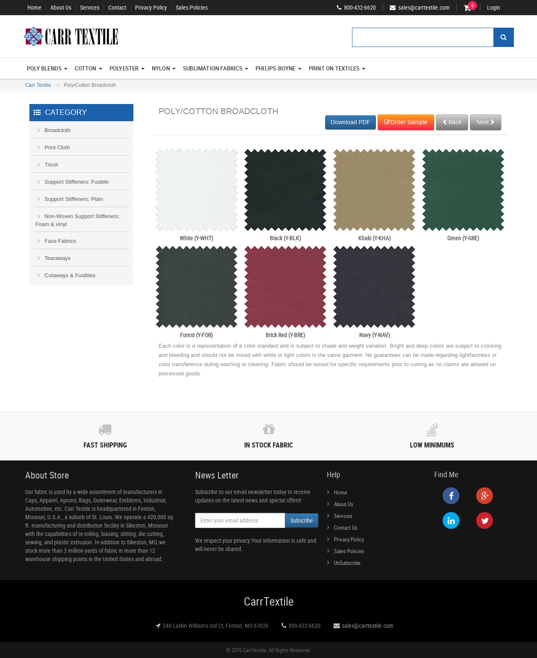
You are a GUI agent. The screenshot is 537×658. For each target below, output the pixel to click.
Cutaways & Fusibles (69, 275)
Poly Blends (47, 68)
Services (89, 7)
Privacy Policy (151, 7)
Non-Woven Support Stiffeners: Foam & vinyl (77, 220)
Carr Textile (38, 85)
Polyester (126, 68)
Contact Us (345, 527)
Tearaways (57, 258)
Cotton (88, 68)
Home (34, 7)
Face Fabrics (60, 241)
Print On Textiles (337, 68)
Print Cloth (57, 147)
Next (486, 122)
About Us (60, 7)
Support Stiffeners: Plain (73, 199)
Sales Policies (192, 7)
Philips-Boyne (278, 68)
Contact (117, 7)
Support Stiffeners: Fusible (76, 182)
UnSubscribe (347, 563)
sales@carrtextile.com (368, 625)
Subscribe (301, 520)
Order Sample (406, 122)
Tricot (51, 164)
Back (452, 122)
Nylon (163, 68)
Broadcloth (57, 130)
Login (493, 7)
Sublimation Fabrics (215, 68)
